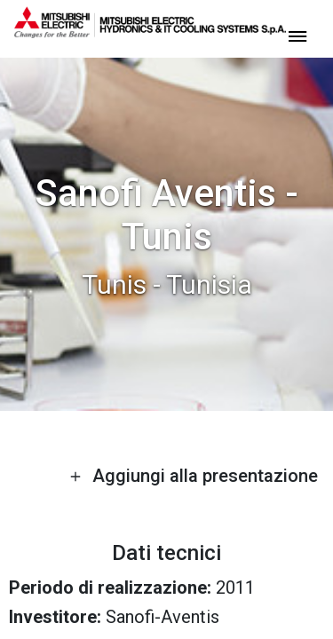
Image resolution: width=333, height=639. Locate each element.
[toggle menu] (297, 35)
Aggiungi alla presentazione (193, 475)
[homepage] (150, 31)
